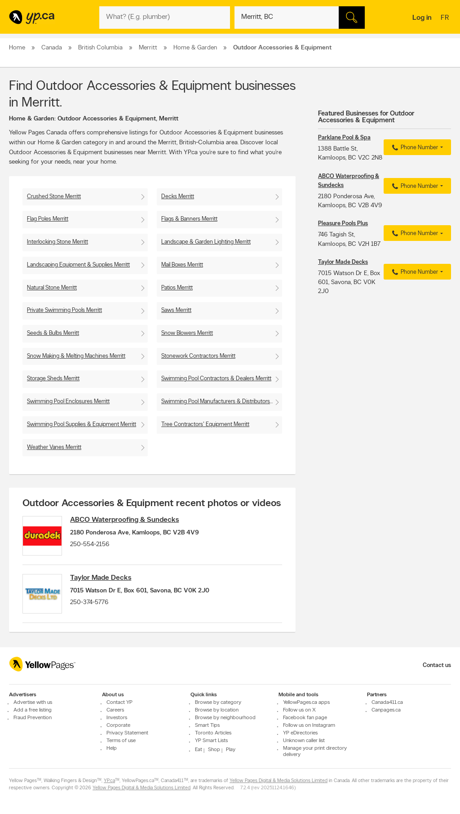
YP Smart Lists (211, 740)
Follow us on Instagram (309, 725)
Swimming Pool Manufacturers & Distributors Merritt (221, 402)
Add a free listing (32, 710)
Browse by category (218, 702)
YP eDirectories (300, 733)
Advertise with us (32, 702)
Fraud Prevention (32, 718)
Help (111, 748)
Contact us (437, 665)
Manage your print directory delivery (315, 751)
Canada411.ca (387, 702)
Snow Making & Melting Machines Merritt (76, 356)
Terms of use (121, 740)
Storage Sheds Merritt (53, 379)
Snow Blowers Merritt (187, 333)
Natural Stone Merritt (52, 288)
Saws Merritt (176, 310)
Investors (116, 718)
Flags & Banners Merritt (189, 219)
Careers (115, 710)
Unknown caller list (304, 740)
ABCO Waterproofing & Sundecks (126, 520)
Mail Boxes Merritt (182, 265)
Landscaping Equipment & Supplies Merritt (78, 265)
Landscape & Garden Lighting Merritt (206, 242)
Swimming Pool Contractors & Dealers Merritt (216, 379)
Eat (198, 749)
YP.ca (109, 780)
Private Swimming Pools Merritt (64, 310)
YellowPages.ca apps (306, 702)
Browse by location (217, 710)
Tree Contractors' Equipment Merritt (205, 424)
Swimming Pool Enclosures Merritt (68, 402)
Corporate (118, 725)
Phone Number (414, 147)
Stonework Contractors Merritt (198, 356)
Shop (214, 749)
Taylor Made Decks (102, 579)
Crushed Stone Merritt (54, 197)
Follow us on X (299, 710)
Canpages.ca (386, 710)
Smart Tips (207, 725)
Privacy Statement (127, 733)
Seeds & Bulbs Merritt (53, 333)
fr (446, 18)
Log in (422, 18)
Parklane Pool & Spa (344, 138)
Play (230, 749)
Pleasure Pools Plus (343, 224)
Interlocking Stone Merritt (57, 242)
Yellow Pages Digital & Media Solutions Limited (278, 780)
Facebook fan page (305, 718)
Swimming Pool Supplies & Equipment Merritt (81, 424)
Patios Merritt (177, 288)
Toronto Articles (213, 733)
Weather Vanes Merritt (54, 447)
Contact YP (119, 702)
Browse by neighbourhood (225, 718)
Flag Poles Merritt (47, 219)
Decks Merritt (177, 197)
